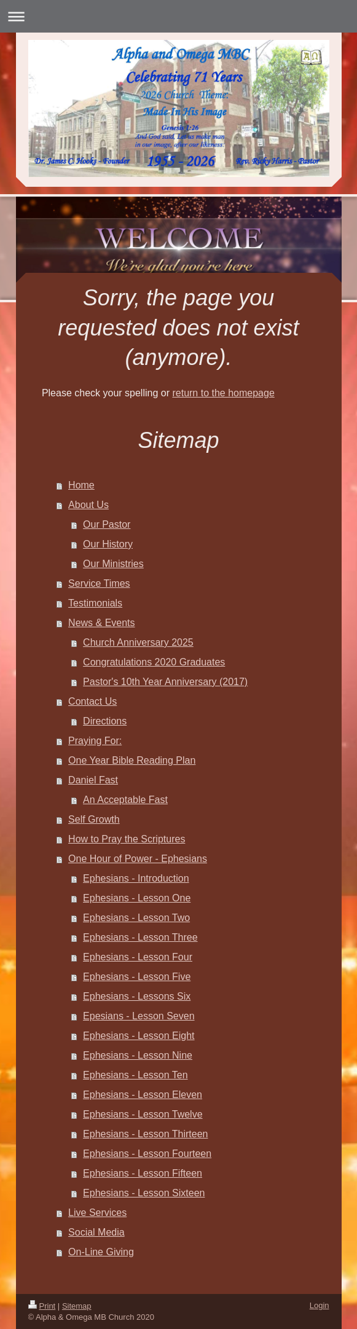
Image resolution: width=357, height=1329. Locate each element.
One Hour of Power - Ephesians (137, 858)
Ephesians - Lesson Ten (135, 1075)
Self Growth (94, 819)
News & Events (101, 622)
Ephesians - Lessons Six (136, 996)
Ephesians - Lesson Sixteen (144, 1193)
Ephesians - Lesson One (136, 898)
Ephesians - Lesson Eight (138, 1035)
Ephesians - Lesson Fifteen (142, 1173)
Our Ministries (113, 564)
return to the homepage (223, 393)
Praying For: (95, 740)
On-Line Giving (101, 1252)
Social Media (96, 1232)
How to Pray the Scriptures (126, 839)
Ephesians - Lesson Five (136, 976)
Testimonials (95, 603)
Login (319, 1305)
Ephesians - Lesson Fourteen (147, 1153)
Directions (105, 721)
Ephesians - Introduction (136, 878)
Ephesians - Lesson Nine (137, 1055)
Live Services (97, 1212)
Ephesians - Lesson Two (136, 917)
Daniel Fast (93, 780)
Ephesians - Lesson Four (137, 957)
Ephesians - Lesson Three (140, 937)
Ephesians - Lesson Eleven (142, 1094)
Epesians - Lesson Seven (138, 1016)
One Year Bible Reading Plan (131, 760)
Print (42, 1306)
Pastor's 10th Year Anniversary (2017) (165, 681)
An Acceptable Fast (125, 799)
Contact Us (92, 701)
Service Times (99, 583)
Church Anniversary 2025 (138, 642)
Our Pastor (106, 524)
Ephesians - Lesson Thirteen (145, 1134)
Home (81, 485)
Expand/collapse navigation (178, 16)
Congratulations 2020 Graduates (154, 662)
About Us (88, 505)
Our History (108, 544)
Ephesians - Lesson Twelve (142, 1114)
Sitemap (77, 1306)
